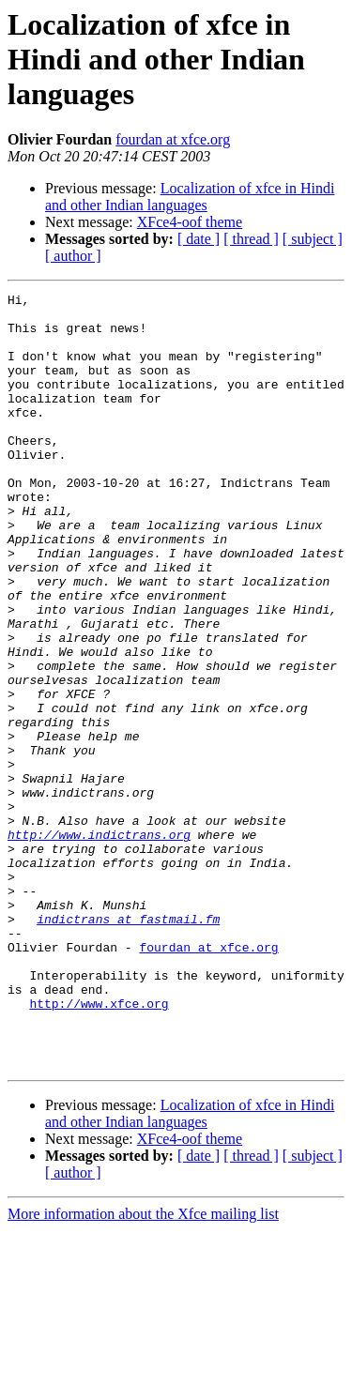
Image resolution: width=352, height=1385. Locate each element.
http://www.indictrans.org (99, 944)
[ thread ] (251, 239)
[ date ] (198, 239)
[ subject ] (313, 239)
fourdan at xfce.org (172, 139)
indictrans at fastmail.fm (128, 1045)
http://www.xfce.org (98, 1146)
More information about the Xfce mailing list (143, 1369)
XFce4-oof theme (189, 222)
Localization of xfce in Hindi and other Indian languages (189, 196)
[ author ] (73, 256)
